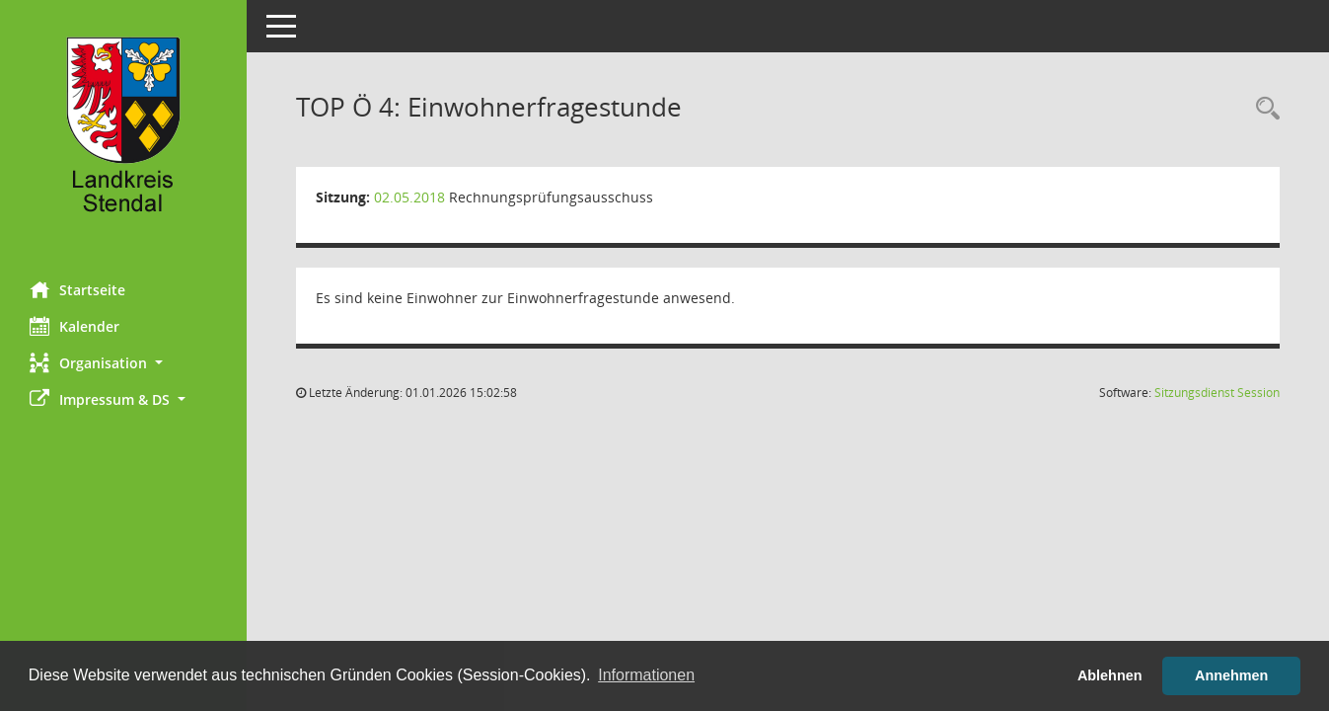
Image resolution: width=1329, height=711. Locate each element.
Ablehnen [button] (1110, 675)
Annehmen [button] (1231, 675)
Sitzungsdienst (1217, 392)
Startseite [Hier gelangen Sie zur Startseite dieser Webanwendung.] (77, 289)
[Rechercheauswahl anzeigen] (1263, 109)
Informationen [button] (646, 675)
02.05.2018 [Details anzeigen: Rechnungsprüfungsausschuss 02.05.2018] (409, 197)
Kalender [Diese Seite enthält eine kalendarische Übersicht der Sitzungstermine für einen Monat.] (74, 326)
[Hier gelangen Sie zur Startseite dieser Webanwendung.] (123, 133)
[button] (123, 363)
